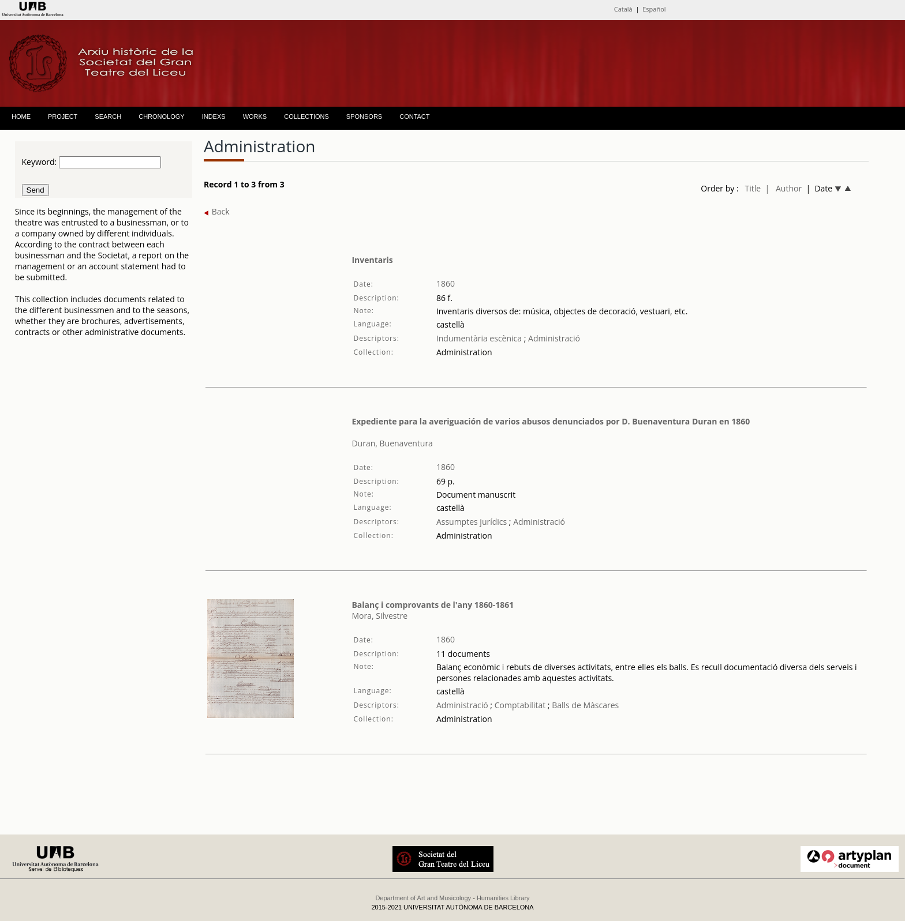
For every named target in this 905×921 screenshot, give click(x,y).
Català (623, 9)
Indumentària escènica (479, 338)
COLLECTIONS (306, 116)
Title (753, 188)
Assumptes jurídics (471, 521)
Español (653, 9)
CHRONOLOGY (161, 116)
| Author (783, 188)
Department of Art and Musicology (423, 897)
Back (217, 211)
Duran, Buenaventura (391, 443)
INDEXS (214, 116)
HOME (21, 116)
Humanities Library (503, 897)
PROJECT (62, 116)
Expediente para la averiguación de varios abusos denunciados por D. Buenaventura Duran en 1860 (550, 421)
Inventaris (371, 259)
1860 (445, 283)
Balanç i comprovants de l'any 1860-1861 (432, 604)
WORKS (255, 116)
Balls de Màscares (585, 705)
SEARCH (108, 116)
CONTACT (414, 116)
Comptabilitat (518, 705)
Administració (553, 338)
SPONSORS (364, 116)
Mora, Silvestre (379, 615)
